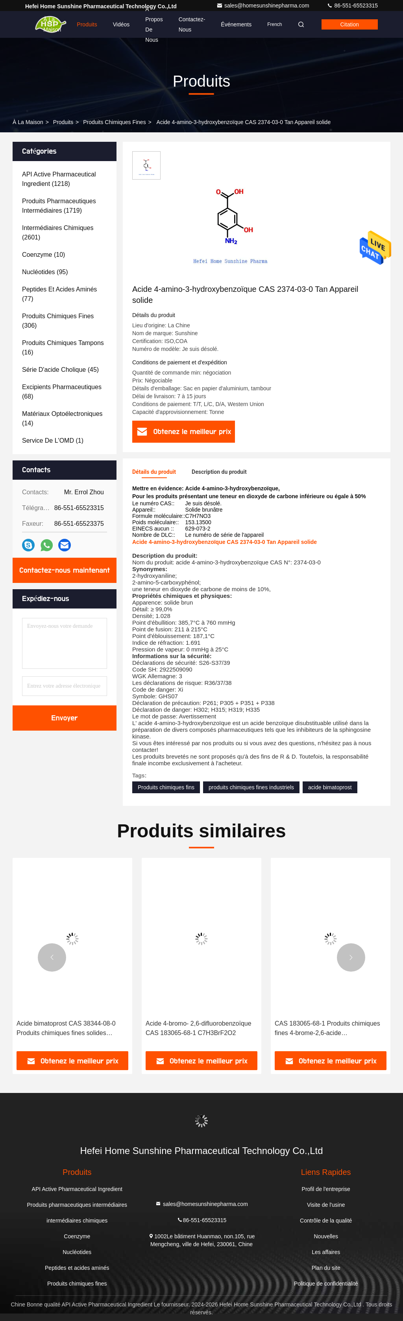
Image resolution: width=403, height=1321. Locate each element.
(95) (45, 272)
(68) (62, 392)
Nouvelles (326, 1236)
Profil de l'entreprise (326, 1189)
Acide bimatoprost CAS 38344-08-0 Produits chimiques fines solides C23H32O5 (66, 1029)
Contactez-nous (192, 24)
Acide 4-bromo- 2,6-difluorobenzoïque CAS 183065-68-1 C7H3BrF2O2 (198, 1028)
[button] (52, 957)
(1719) (59, 206)
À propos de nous (154, 24)
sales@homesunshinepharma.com (263, 5)
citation (349, 24)
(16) (63, 348)
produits (63, 122)
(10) (43, 254)
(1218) (59, 179)
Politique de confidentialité (326, 1283)
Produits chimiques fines (114, 122)
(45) (60, 369)
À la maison (52, 24)
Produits (87, 24)
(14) (62, 418)
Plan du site (326, 1268)
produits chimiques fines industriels (251, 787)
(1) (52, 440)
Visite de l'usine (326, 1205)
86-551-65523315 (352, 5)
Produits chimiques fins (166, 787)
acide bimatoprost (330, 787)
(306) (58, 321)
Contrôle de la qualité (326, 1220)
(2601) (57, 232)
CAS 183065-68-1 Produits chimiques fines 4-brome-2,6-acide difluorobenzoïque (327, 1029)
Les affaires (326, 1252)
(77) (59, 294)
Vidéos (121, 24)
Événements (236, 24)
